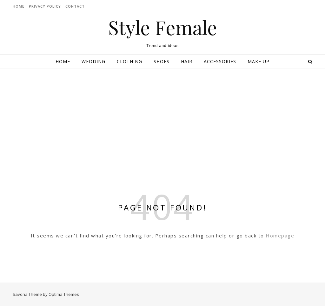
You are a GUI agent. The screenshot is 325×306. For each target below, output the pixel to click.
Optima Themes (64, 294)
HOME (18, 6)
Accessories (220, 61)
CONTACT (75, 6)
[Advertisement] (162, 116)
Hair (186, 61)
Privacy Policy (45, 6)
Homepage (280, 235)
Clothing (129, 61)
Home (63, 61)
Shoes (161, 61)
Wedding (93, 61)
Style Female (162, 27)
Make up (258, 61)
